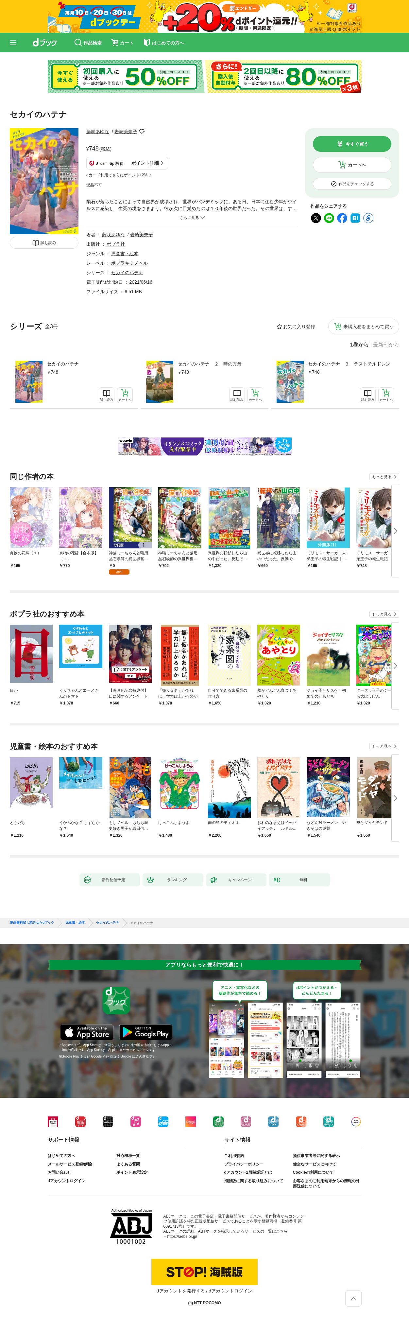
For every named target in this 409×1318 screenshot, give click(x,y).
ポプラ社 (116, 244)
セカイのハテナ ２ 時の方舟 (210, 363)
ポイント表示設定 (132, 1172)
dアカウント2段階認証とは (248, 1172)
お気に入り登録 (299, 326)
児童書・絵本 (125, 253)
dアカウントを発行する (181, 1290)
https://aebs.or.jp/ (182, 1236)
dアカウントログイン (66, 1181)
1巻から (359, 344)
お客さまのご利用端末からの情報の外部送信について (326, 1183)
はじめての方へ (61, 1155)
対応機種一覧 (128, 1155)
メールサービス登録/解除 (70, 1164)
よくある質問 (128, 1164)
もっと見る (382, 476)
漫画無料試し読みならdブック (32, 922)
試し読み (48, 242)
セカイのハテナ (63, 363)
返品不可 (94, 185)
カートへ (357, 165)
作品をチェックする (356, 184)
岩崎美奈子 (125, 131)
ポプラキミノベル (129, 263)
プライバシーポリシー (244, 1164)
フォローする (142, 131)
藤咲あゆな (97, 131)
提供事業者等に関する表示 (316, 1155)
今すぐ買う (357, 144)
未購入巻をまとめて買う (368, 326)
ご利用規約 (234, 1155)
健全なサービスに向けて (314, 1164)
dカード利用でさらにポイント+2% (116, 175)
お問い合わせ (59, 1172)
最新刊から (386, 344)
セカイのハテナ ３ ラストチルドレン (349, 363)
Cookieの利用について (313, 1172)
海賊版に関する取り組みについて (253, 1181)
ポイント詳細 (145, 163)
